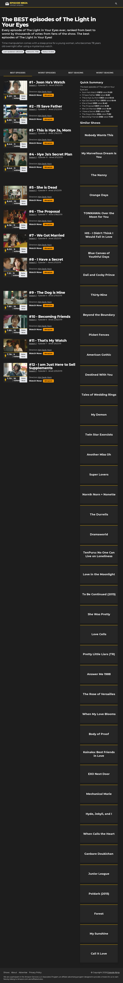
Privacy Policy (35, 972)
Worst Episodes (47, 73)
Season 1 (33, 85)
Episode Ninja (113, 972)
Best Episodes (17, 73)
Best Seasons (75, 73)
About (14, 972)
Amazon (48, 95)
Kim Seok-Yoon (45, 92)
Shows (6, 972)
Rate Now (23, 97)
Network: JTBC (33, 52)
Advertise (23, 972)
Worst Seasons (104, 73)
